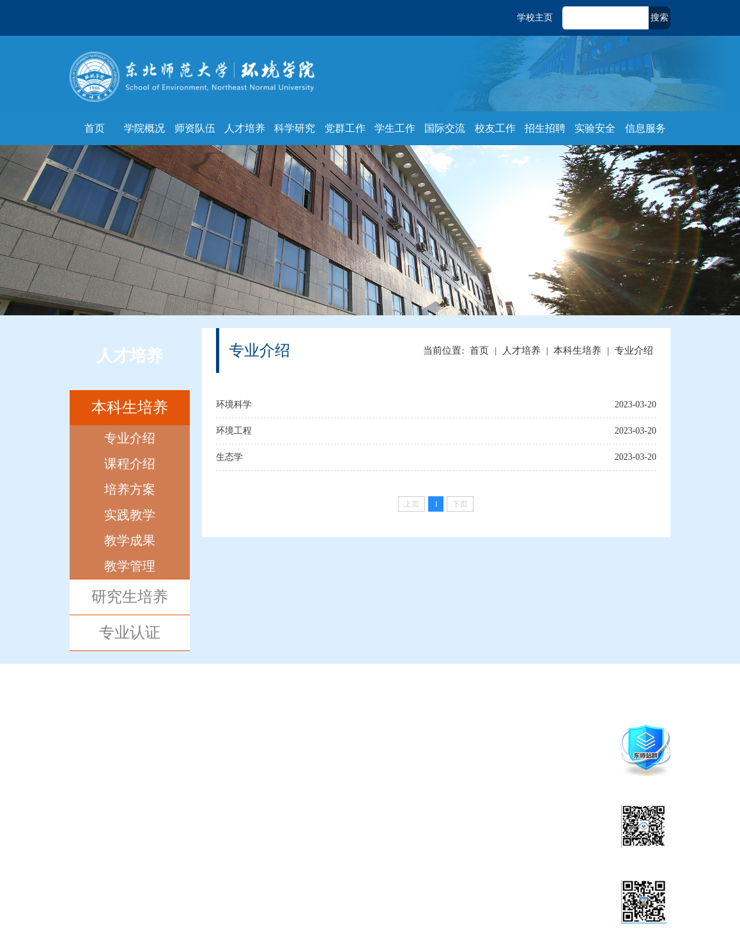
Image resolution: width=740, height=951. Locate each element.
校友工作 (495, 128)
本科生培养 (129, 407)
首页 (94, 128)
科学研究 (294, 128)
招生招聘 (545, 128)
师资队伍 (194, 128)
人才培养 (244, 128)
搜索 (659, 17)
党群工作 (345, 128)
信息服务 (645, 128)
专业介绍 (129, 438)
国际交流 (444, 128)
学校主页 (535, 17)
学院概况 (144, 128)
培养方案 (129, 489)
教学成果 (129, 540)
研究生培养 (129, 596)
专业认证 (129, 632)
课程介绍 (129, 464)
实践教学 (129, 515)
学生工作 (394, 128)
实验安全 (594, 128)
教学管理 (129, 566)
